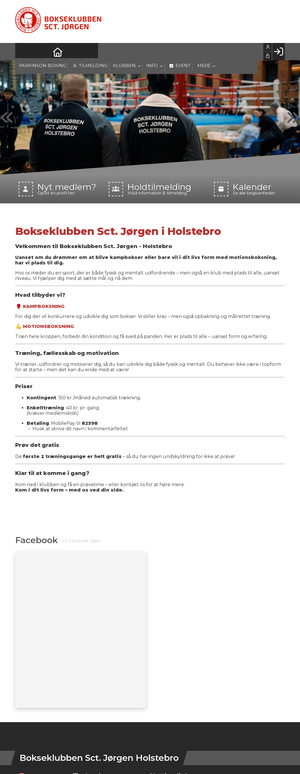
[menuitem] (23, 51)
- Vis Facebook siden (79, 540)
